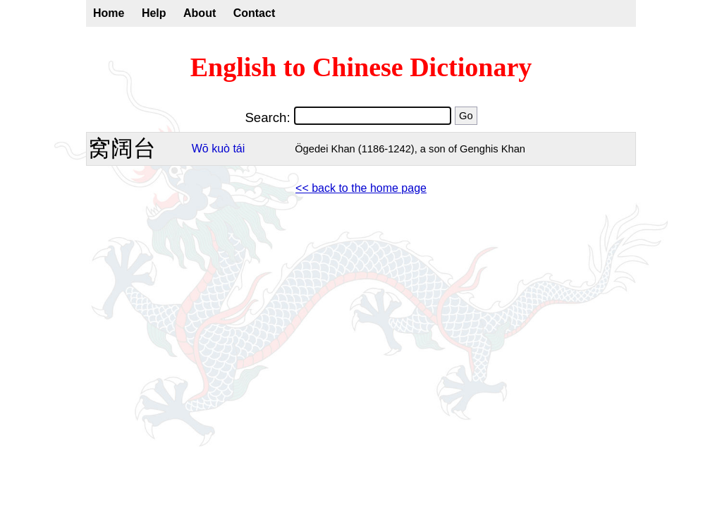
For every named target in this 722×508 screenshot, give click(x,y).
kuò (221, 149)
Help (154, 13)
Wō (200, 149)
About (199, 13)
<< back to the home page (361, 188)
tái (239, 149)
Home (108, 13)
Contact (254, 13)
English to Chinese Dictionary (361, 67)
